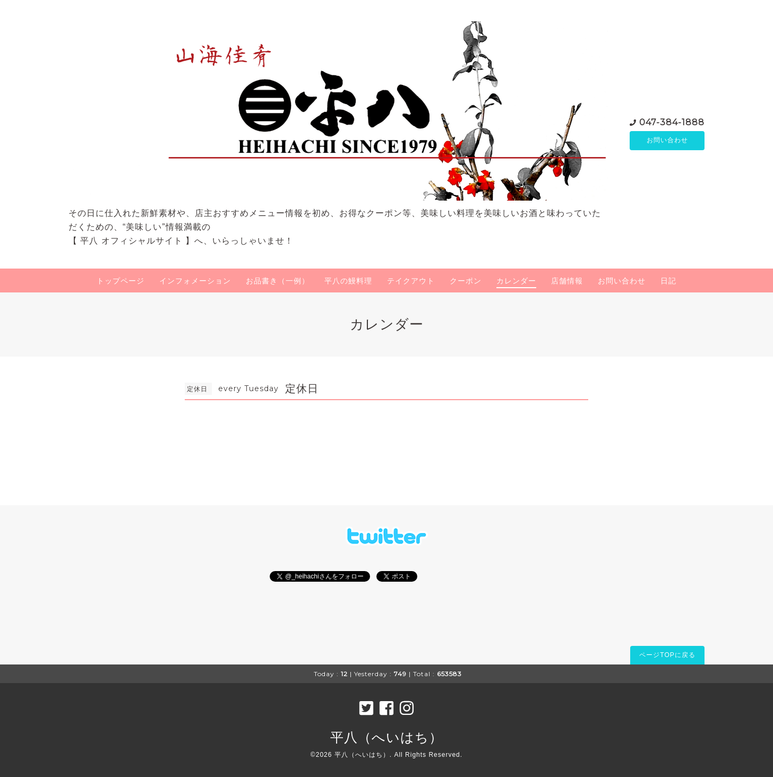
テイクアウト (411, 281)
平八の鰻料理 (348, 281)
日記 (668, 281)
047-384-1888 (672, 122)
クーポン (466, 281)
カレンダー (516, 281)
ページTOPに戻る (667, 655)
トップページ (120, 281)
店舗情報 (567, 281)
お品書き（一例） (278, 281)
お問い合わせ (667, 140)
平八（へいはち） (386, 737)
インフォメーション (195, 281)
